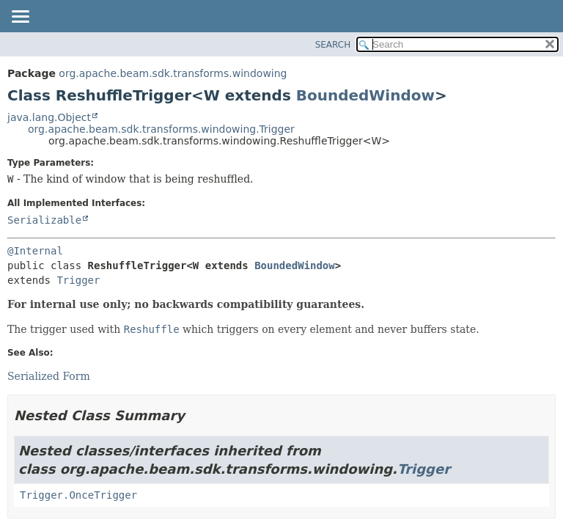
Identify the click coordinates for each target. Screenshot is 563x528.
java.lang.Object (49, 117)
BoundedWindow (365, 95)
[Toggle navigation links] (19, 17)
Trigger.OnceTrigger (78, 495)
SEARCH (333, 45)
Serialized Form (48, 376)
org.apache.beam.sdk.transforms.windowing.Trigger (161, 129)
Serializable (44, 220)
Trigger (78, 280)
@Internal (35, 251)
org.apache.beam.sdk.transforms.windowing (173, 73)
